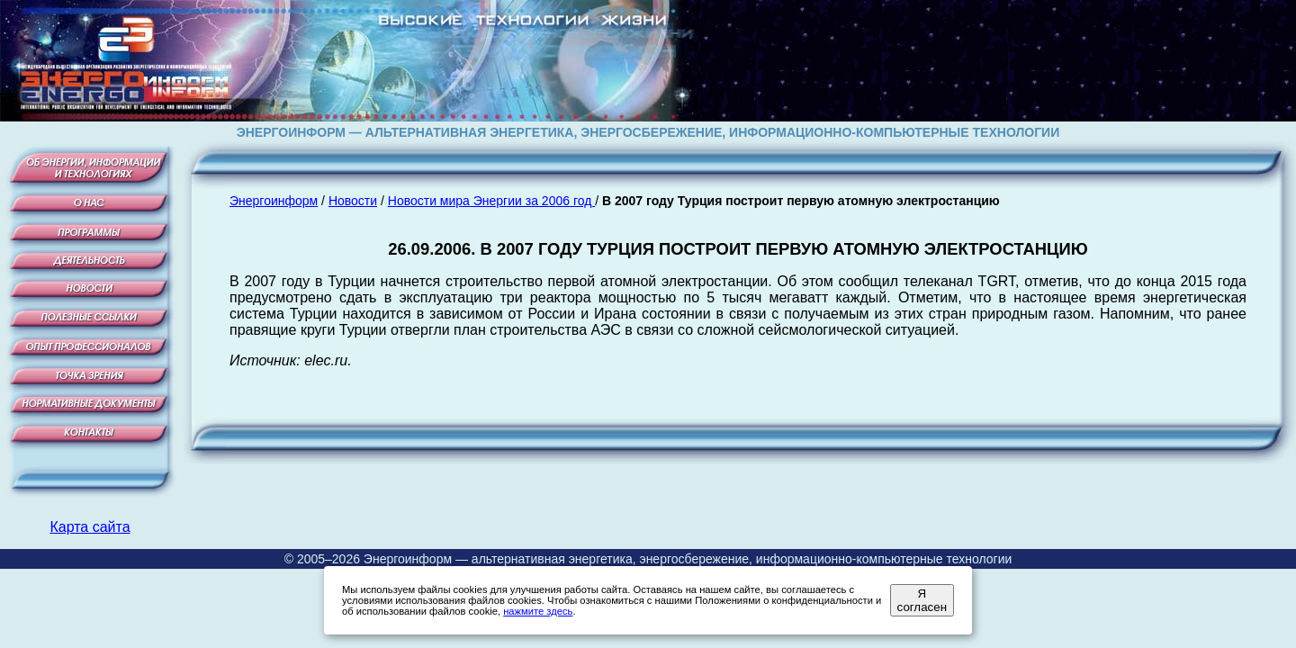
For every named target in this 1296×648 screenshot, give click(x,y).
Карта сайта (90, 527)
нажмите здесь (537, 611)
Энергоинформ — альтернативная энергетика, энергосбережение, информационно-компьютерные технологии (688, 559)
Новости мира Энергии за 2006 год (491, 201)
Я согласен (922, 600)
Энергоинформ (274, 201)
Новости (352, 201)
